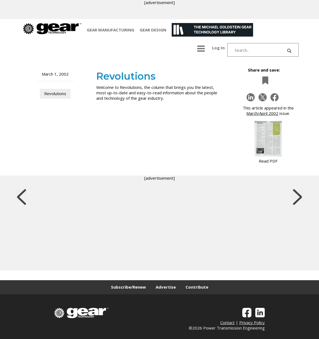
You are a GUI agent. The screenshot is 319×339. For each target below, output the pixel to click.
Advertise (166, 287)
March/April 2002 (262, 113)
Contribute (197, 287)
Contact (227, 322)
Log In (218, 47)
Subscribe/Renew (128, 287)
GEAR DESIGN (153, 30)
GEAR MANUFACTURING (110, 30)
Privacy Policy (252, 322)
